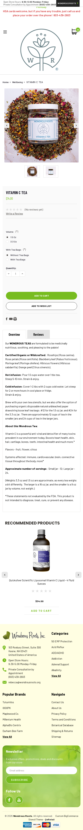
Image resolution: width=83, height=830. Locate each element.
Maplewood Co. (11, 713)
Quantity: (11, 268)
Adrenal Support (60, 664)
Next (76, 125)
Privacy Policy (58, 713)
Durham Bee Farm (13, 730)
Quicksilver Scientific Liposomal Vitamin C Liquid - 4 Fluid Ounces (41, 582)
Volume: (12, 231)
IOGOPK (7, 707)
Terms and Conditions (63, 719)
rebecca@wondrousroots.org (24, 682)
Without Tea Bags (19, 255)
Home (6, 82)
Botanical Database (62, 725)
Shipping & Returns (62, 730)
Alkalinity (56, 670)
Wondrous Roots (68, 3)
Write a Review (14, 213)
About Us (56, 707)
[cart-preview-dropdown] (75, 32)
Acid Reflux (57, 647)
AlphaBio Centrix (12, 725)
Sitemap (56, 736)
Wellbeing (17, 82)
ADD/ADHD (57, 652)
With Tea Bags (17, 259)
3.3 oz (13, 241)
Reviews (38, 334)
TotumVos (8, 702)
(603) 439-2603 (16, 676)
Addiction (56, 658)
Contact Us (57, 702)
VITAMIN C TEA (34, 82)
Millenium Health (12, 719)
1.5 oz (13, 237)
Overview (14, 334)
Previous (6, 125)
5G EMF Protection (61, 641)
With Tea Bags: (16, 249)
